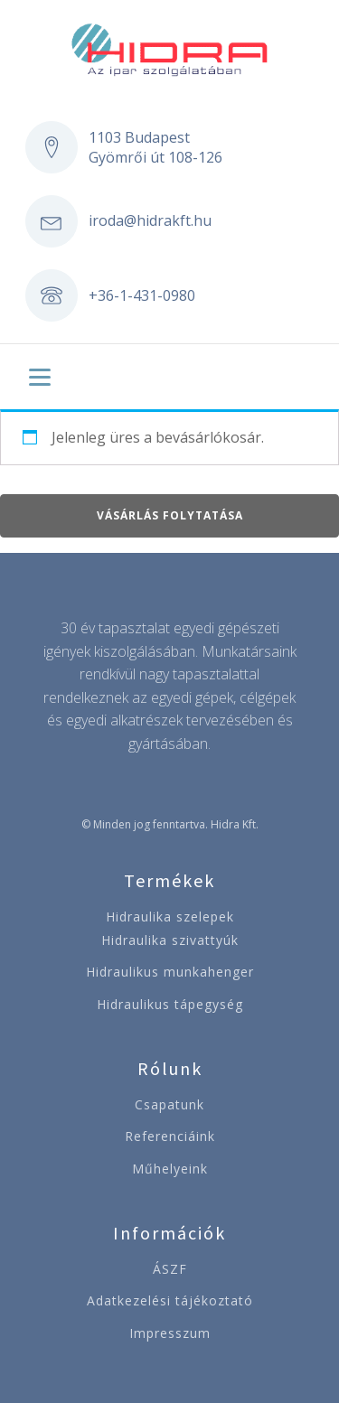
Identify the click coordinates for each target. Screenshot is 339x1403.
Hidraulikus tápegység (170, 1004)
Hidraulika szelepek (170, 916)
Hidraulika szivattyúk (170, 940)
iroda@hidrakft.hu (150, 220)
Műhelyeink (170, 1168)
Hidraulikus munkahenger (170, 971)
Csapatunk (169, 1104)
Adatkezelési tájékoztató (170, 1300)
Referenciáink (170, 1136)
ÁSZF (170, 1269)
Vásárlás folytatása (170, 515)
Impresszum (170, 1333)
